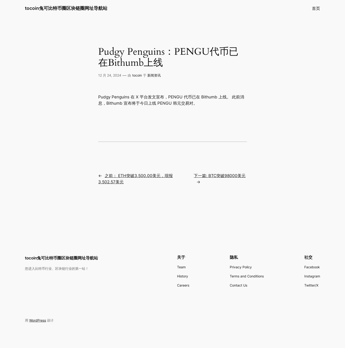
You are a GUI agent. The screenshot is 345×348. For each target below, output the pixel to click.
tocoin (137, 75)
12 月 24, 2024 (109, 75)
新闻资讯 (154, 75)
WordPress (37, 320)
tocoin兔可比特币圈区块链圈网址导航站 (66, 8)
